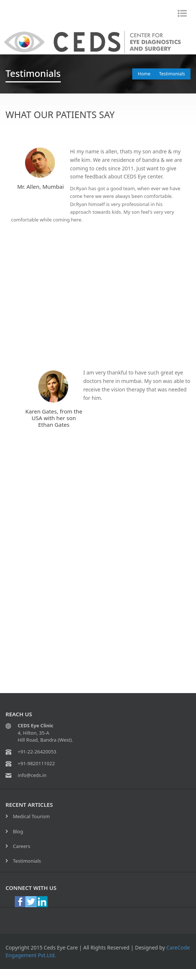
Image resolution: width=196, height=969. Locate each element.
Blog (18, 831)
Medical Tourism (31, 816)
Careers (21, 846)
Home (144, 74)
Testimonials (172, 74)
